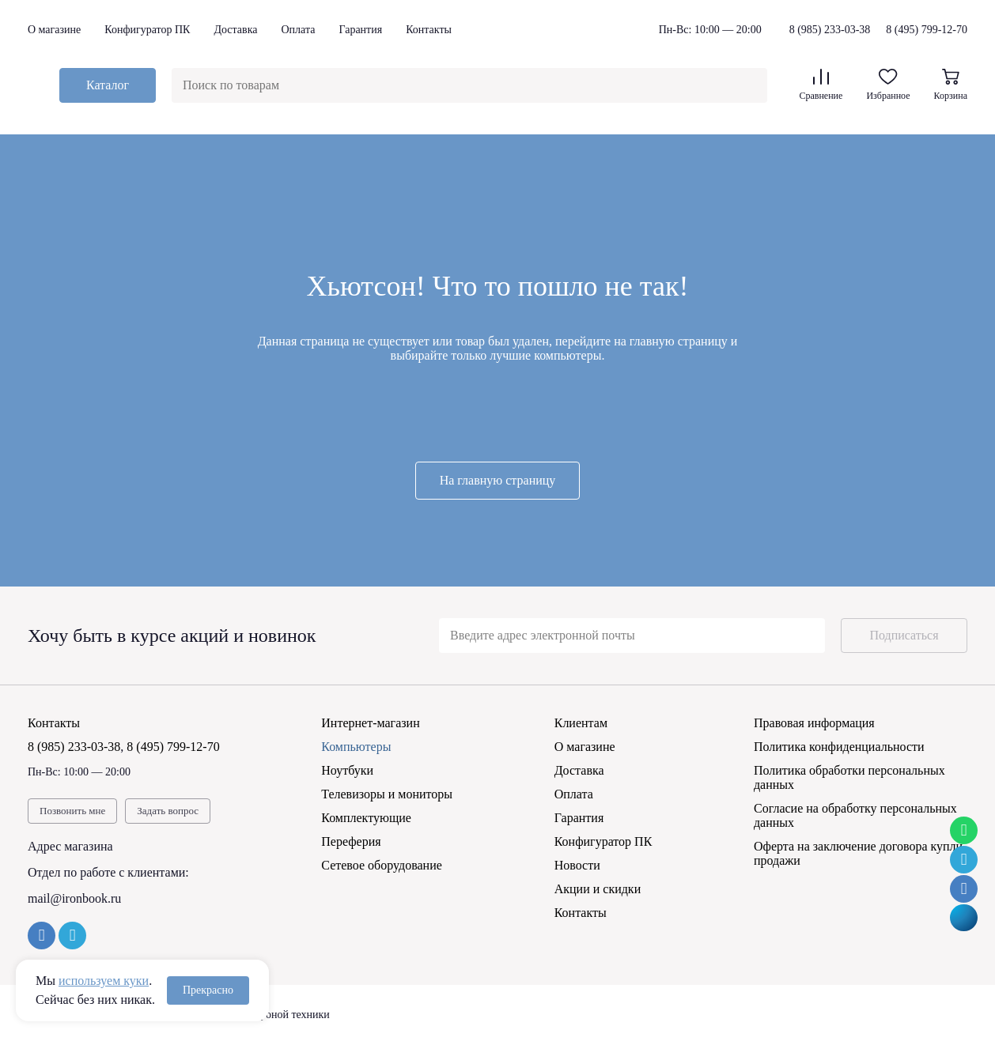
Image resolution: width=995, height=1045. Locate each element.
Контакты (429, 30)
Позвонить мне (72, 811)
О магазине (54, 30)
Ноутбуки (347, 770)
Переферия (350, 841)
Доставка (235, 30)
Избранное (888, 85)
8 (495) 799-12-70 (926, 30)
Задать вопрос (168, 811)
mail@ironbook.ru (74, 898)
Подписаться (903, 635)
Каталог (107, 85)
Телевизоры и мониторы (386, 794)
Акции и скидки (597, 889)
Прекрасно (208, 990)
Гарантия (360, 30)
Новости (577, 865)
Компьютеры (356, 746)
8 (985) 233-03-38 (830, 30)
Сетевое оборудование (381, 865)
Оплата (298, 30)
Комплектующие (366, 817)
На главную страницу (498, 480)
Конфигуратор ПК (147, 30)
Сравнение (820, 85)
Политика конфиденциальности (839, 746)
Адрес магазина (70, 846)
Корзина (950, 85)
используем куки (104, 980)
